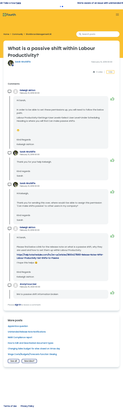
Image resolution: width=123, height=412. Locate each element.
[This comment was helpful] (112, 98)
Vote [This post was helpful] (110, 72)
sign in (18, 304)
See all (13, 361)
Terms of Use (10, 406)
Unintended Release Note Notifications (27, 331)
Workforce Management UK (39, 34)
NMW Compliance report (20, 337)
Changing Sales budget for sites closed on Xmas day (34, 348)
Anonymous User (28, 284)
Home (6, 34)
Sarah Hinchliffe (23, 61)
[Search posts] (98, 34)
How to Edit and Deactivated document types (30, 343)
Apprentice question (18, 326)
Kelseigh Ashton (27, 90)
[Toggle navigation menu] (117, 14)
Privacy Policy (27, 406)
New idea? (29, 361)
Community (17, 34)
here (76, 2)
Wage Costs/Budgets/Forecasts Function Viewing (32, 354)
